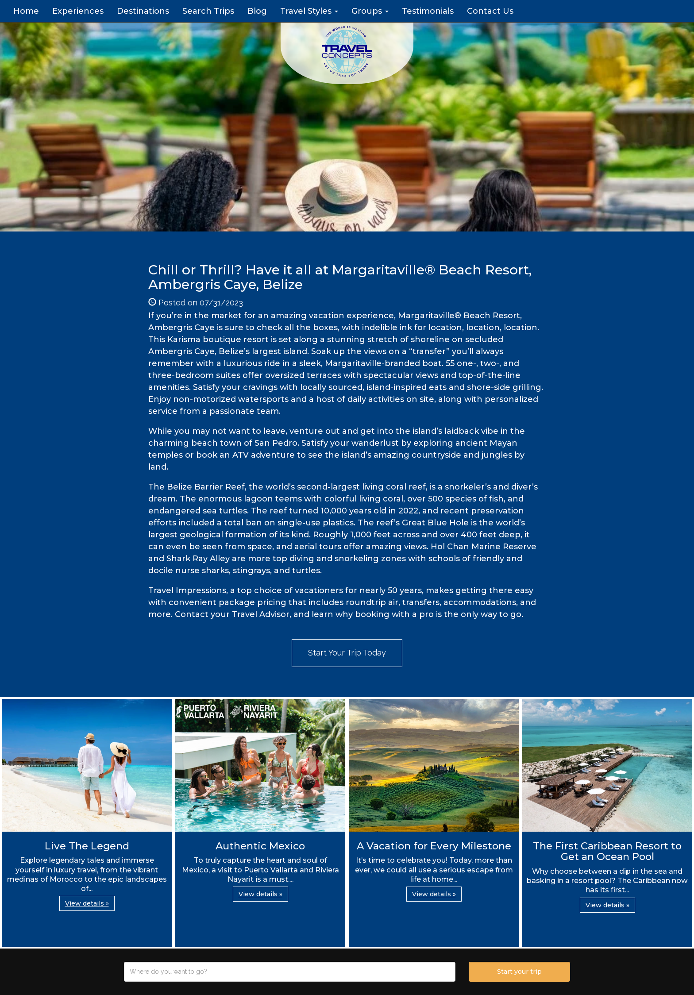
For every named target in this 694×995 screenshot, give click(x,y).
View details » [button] (87, 903)
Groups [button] (370, 11)
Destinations (143, 11)
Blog (257, 11)
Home (26, 11)
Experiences (78, 11)
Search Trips (208, 11)
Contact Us (490, 11)
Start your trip (519, 972)
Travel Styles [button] (309, 11)
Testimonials (428, 11)
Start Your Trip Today (347, 652)
